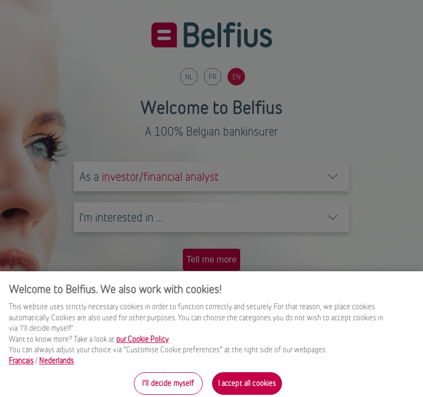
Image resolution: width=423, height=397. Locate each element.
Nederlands (56, 363)
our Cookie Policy (142, 341)
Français (21, 363)
